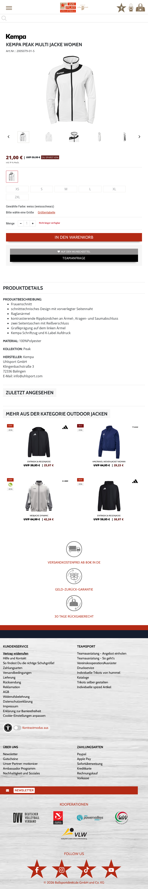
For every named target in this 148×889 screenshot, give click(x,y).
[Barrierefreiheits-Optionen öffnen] (8, 728)
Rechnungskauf (87, 773)
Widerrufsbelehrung (16, 697)
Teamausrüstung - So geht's (96, 658)
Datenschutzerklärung (18, 701)
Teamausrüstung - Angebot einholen (101, 653)
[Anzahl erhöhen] (33, 223)
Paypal (81, 754)
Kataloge (83, 677)
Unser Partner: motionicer (20, 764)
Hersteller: (12, 357)
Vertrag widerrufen (15, 653)
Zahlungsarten (12, 668)
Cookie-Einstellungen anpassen (24, 716)
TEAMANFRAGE (74, 258)
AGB (6, 692)
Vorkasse (83, 778)
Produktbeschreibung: (22, 299)
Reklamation (11, 687)
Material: (10, 341)
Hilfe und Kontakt (14, 658)
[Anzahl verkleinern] (21, 223)
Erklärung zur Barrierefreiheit (22, 711)
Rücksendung (12, 682)
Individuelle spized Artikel (94, 687)
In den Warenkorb (74, 237)
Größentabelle (46, 212)
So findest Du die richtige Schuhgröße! (28, 663)
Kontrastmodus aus (35, 728)
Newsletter (10, 754)
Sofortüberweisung (89, 764)
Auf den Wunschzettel (74, 251)
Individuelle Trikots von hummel (98, 673)
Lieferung (9, 677)
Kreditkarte (84, 768)
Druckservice (85, 668)
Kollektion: (13, 349)
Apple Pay (84, 759)
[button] (9, 8)
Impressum (10, 706)
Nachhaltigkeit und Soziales (21, 773)
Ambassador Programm (19, 768)
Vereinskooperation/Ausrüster (96, 663)
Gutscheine (10, 759)
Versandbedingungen (17, 673)
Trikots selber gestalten (92, 682)
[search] (74, 18)
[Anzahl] (27, 223)
